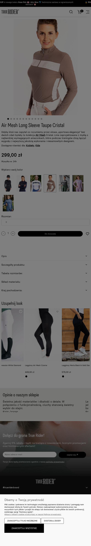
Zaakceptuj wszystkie (24, 528)
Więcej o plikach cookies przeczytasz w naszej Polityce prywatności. (32, 514)
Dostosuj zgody (52, 521)
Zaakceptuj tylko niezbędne (22, 521)
